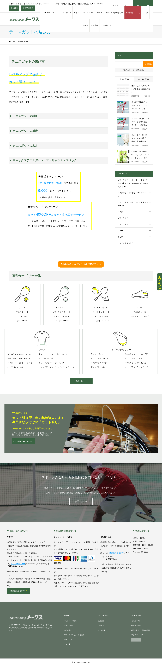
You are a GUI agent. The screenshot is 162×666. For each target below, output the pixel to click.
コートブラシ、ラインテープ (136, 367)
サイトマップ (68, 639)
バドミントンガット (101, 316)
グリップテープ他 (98, 367)
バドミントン (79, 13)
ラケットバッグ (97, 354)
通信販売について (133, 13)
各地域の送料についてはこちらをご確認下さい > (81, 264)
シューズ (90, 13)
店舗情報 (94, 25)
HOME (47, 13)
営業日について (142, 531)
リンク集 (67, 644)
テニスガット (22, 316)
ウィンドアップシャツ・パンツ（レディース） (57, 367)
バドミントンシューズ (140, 316)
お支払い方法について (66, 531)
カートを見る (102, 630)
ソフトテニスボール (61, 321)
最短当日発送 (28, 9)
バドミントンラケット (101, 312)
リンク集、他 (106, 25)
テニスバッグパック (99, 363)
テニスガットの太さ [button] (23, 145)
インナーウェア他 (46, 358)
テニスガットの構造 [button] (23, 130)
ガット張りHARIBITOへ (22, 441)
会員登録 (101, 621)
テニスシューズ (140, 312)
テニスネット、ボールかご (135, 363)
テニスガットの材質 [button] (23, 116)
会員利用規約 (136, 625)
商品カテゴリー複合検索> (133, 70)
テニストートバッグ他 (100, 358)
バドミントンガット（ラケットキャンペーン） (133, 203)
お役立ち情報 (68, 625)
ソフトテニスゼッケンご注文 (74, 635)
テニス (55, 13)
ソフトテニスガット (61, 316)
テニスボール (22, 321)
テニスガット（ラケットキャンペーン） (132, 194)
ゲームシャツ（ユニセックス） (20, 354)
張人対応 (14, 9)
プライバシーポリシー (139, 635)
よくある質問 (136, 639)
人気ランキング (159, 281)
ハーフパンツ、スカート (17, 367)
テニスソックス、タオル (134, 358)
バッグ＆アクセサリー (114, 13)
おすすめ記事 (143, 79)
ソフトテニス (66, 13)
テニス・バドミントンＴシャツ (20, 363)
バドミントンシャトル (101, 321)
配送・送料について (18, 531)
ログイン (101, 625)
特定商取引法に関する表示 (140, 630)
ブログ (145, 13)
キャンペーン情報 (70, 621)
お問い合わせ (81, 501)
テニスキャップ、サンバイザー (136, 354)
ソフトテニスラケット (61, 312)
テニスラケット (22, 312)
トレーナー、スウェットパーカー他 (53, 354)
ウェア (100, 13)
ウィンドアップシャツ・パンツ (51, 363)
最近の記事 (124, 79)
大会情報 (84, 25)
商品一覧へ (79, 381)
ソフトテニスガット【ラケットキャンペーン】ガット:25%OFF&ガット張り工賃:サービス (133, 183)
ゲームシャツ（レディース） (19, 358)
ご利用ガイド (136, 621)
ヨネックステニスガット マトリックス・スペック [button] (43, 160)
